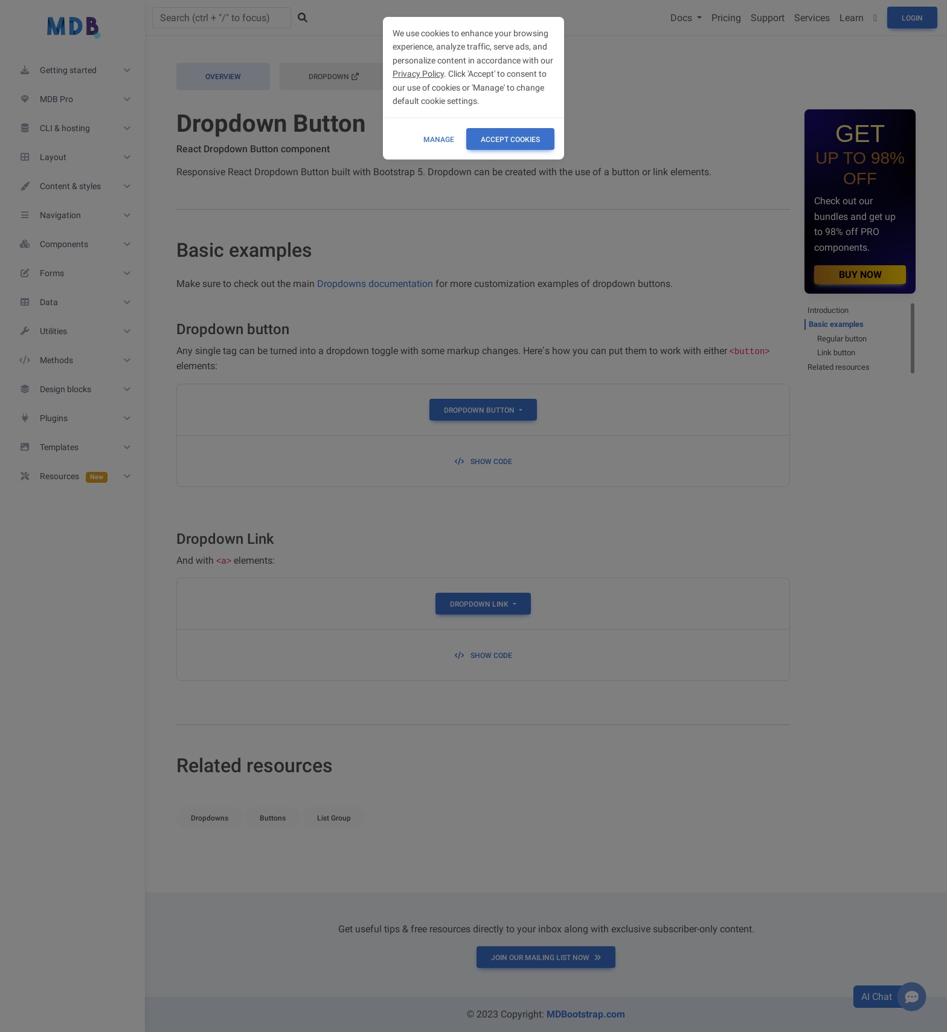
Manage (438, 139)
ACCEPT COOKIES (510, 139)
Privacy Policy (418, 74)
